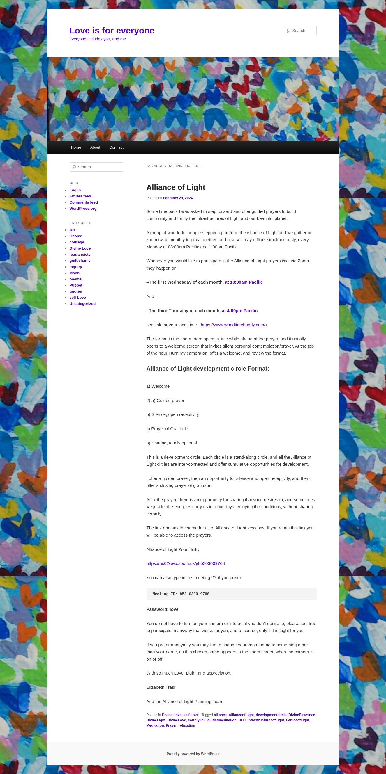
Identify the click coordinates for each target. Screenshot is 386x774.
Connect (116, 147)
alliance (220, 715)
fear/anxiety (80, 254)
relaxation (187, 725)
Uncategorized (83, 303)
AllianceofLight (241, 715)
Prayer (171, 725)
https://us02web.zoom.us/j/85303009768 (186, 563)
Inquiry (76, 267)
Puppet (76, 285)
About (95, 147)
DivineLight (156, 720)
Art (72, 230)
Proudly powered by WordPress (193, 754)
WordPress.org (83, 208)
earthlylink (196, 720)
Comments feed (84, 202)
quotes (76, 291)
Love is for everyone (112, 30)
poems (76, 279)
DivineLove (177, 720)
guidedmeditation (222, 720)
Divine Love (171, 715)
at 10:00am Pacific (244, 282)
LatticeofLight (297, 720)
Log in (75, 190)
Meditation (155, 725)
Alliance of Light (176, 187)
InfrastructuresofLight (266, 720)
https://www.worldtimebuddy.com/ (233, 324)
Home (76, 147)
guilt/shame (80, 260)
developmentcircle (271, 715)
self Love (191, 715)
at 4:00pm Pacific (240, 310)
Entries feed (80, 196)
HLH (242, 720)
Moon (75, 273)
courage (77, 242)
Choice (76, 236)
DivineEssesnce (301, 715)
